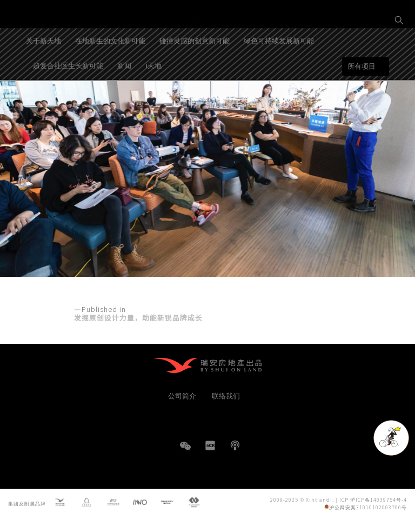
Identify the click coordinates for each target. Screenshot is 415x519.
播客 (235, 445)
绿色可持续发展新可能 (279, 72)
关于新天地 (43, 72)
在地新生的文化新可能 (110, 72)
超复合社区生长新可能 (68, 97)
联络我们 (226, 395)
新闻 (124, 97)
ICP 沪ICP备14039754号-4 (373, 499)
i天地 (153, 97)
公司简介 (182, 395)
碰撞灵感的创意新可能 (194, 72)
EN (399, 57)
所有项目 (361, 98)
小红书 (210, 445)
